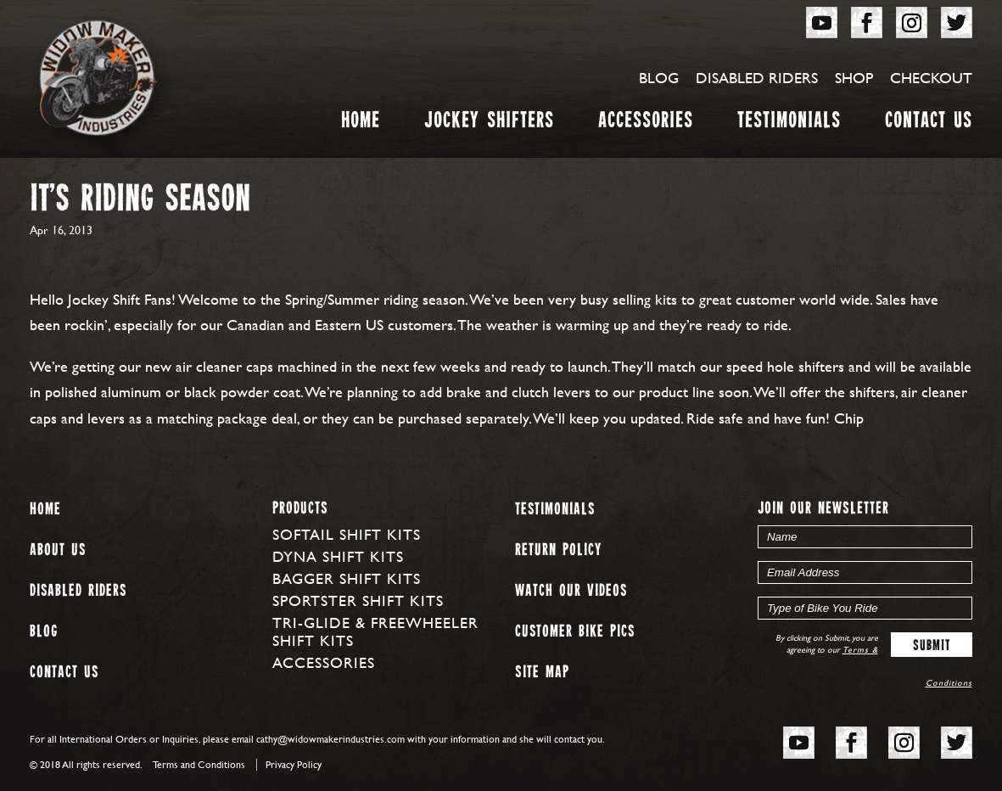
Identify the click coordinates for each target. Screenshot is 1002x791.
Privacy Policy (294, 765)
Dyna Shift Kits (338, 556)
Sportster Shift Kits (358, 600)
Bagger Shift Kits (346, 578)
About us (58, 550)
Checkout (931, 78)
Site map (542, 673)
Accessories (645, 123)
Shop (854, 78)
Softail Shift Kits (346, 534)
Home (360, 123)
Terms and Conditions (199, 765)
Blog (659, 78)
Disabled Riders (757, 78)
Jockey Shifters (489, 123)
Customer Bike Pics (575, 632)
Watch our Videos (571, 591)
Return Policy (558, 550)
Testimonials (789, 123)
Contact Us (928, 123)
